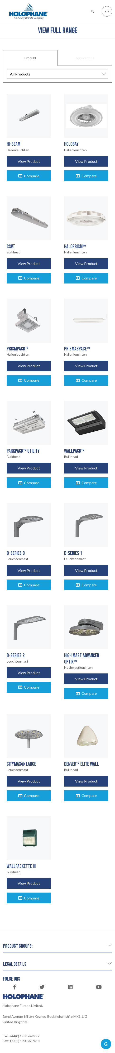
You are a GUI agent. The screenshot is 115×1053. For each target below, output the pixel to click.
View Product (29, 161)
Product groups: (18, 946)
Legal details (14, 964)
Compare (28, 175)
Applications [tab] (85, 58)
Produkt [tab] (30, 58)
